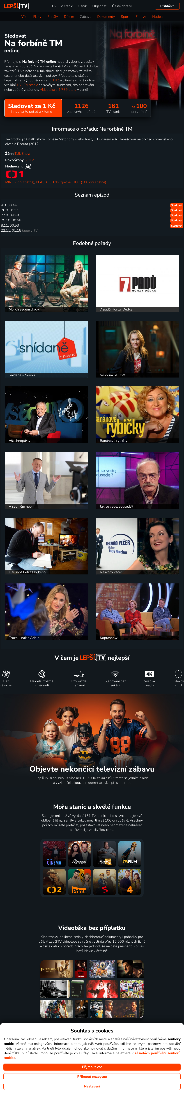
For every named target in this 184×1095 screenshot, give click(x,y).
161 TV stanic (27, 85)
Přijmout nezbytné (92, 1076)
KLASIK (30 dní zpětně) (54, 182)
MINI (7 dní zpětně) (19, 182)
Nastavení (92, 1086)
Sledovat (176, 205)
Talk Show (23, 153)
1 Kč (55, 80)
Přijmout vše (92, 1067)
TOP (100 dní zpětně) (89, 182)
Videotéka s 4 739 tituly (58, 89)
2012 (29, 160)
